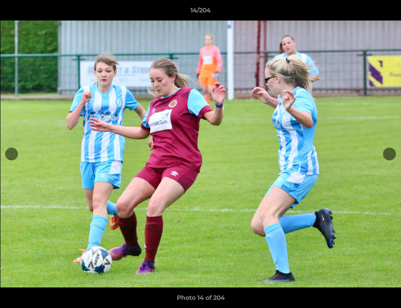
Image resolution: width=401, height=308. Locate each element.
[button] (385, 12)
